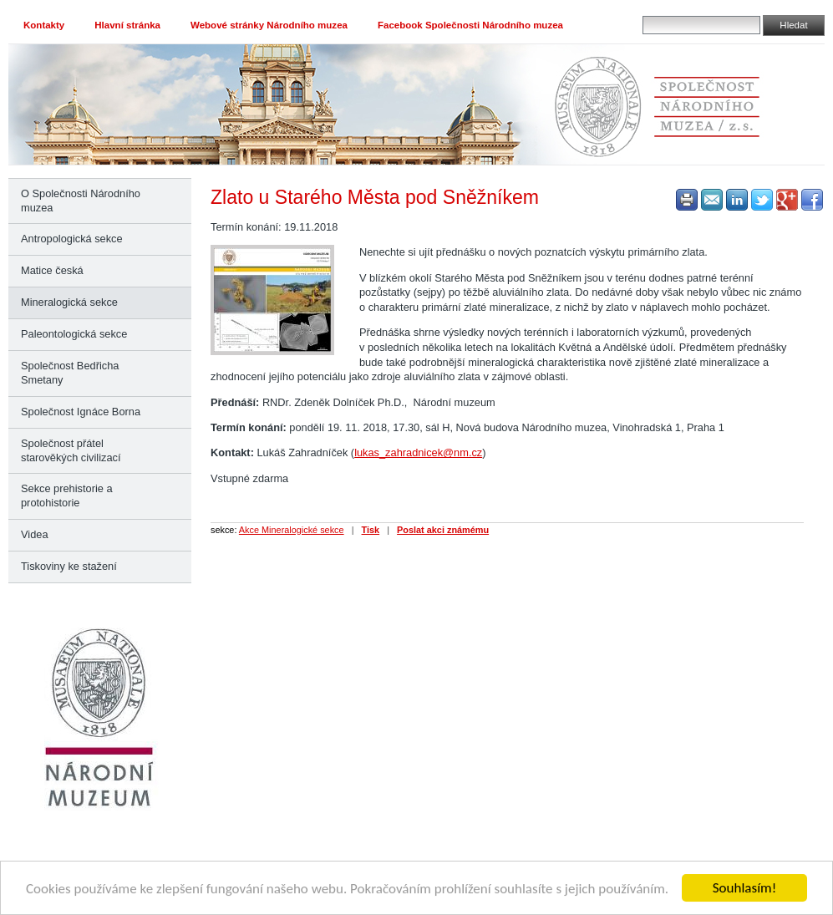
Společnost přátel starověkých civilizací (70, 450)
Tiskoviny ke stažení (69, 566)
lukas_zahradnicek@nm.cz (418, 452)
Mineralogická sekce (69, 302)
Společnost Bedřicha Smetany (70, 372)
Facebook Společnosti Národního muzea (470, 25)
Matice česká (52, 270)
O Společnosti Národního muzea (80, 200)
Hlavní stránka (127, 25)
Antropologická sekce (72, 238)
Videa (34, 534)
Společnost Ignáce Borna (80, 411)
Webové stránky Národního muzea (269, 25)
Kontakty (43, 25)
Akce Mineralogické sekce (291, 530)
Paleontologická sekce (74, 334)
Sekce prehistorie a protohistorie (67, 495)
